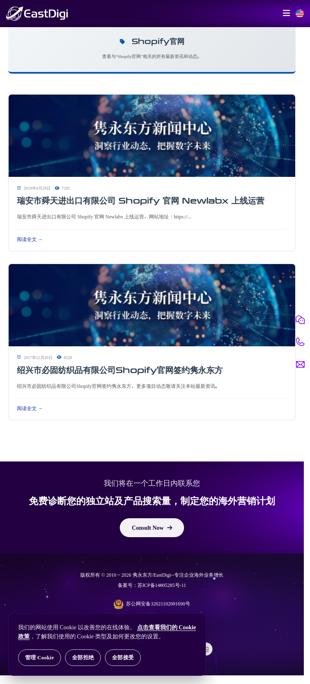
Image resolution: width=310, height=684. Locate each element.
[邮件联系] (300, 364)
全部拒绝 (83, 657)
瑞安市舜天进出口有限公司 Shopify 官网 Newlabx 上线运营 (140, 201)
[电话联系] (300, 342)
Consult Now (152, 528)
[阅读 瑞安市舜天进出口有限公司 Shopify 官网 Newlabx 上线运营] (152, 136)
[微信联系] (300, 320)
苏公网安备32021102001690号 (152, 604)
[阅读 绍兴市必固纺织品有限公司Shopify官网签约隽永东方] (152, 305)
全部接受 (123, 657)
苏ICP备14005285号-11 (162, 585)
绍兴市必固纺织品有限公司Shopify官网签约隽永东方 (120, 370)
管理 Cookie (39, 657)
